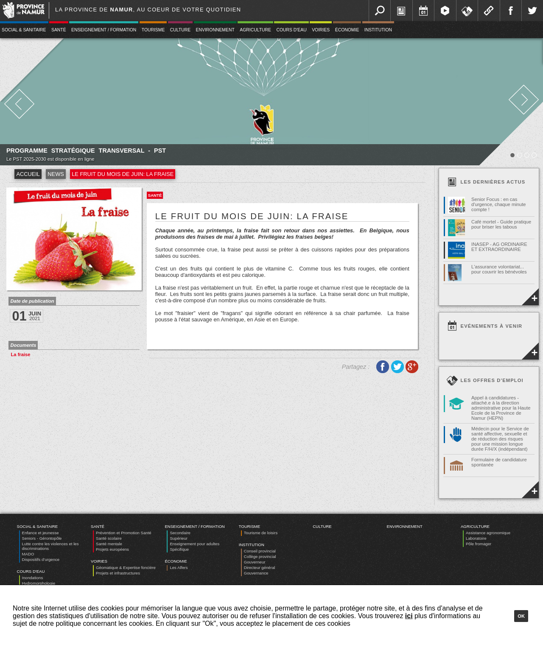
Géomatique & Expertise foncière (126, 567)
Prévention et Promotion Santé (123, 532)
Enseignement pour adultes (194, 543)
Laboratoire (476, 538)
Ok (521, 616)
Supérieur (179, 538)
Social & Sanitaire (37, 526)
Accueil (27, 174)
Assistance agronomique (488, 532)
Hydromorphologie (38, 583)
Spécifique (179, 549)
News (56, 174)
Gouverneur (255, 562)
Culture (180, 30)
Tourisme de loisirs (260, 532)
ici (409, 615)
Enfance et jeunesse (40, 532)
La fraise (20, 354)
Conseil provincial (260, 551)
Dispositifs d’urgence (41, 559)
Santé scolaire (109, 538)
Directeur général (259, 567)
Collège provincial (260, 556)
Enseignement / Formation (103, 30)
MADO (28, 554)
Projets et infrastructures (118, 573)
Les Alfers (179, 567)
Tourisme (153, 30)
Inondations (32, 577)
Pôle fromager (478, 543)
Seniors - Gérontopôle (42, 538)
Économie (347, 30)
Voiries (321, 30)
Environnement (215, 30)
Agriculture (255, 30)
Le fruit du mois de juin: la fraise (123, 174)
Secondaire (180, 532)
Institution (378, 30)
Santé (58, 30)
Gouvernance (256, 573)
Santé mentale (109, 543)
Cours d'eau (291, 30)
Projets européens (112, 549)
